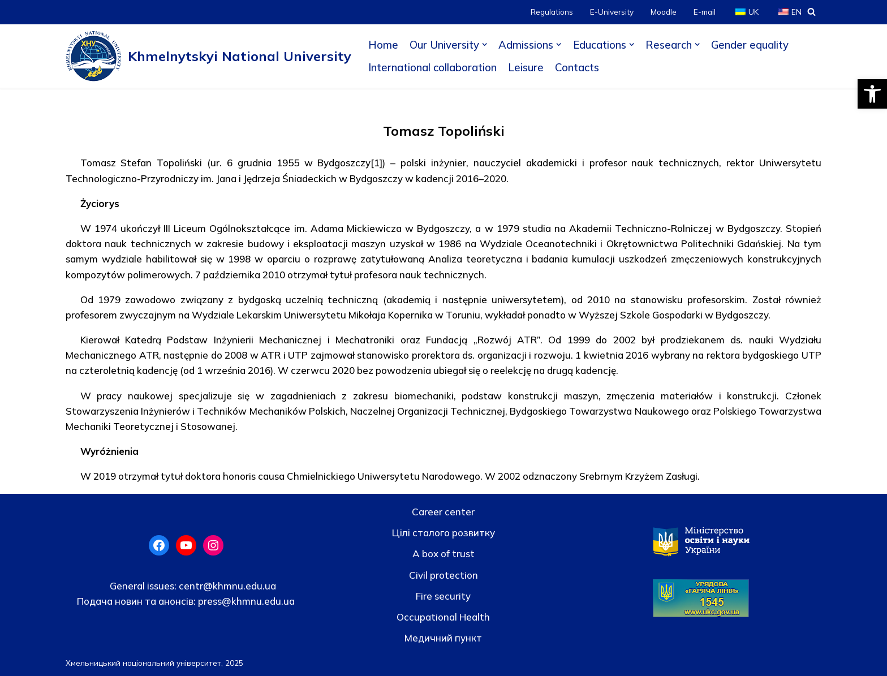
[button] (872, 94)
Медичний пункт (443, 638)
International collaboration (432, 67)
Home (383, 44)
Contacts (577, 67)
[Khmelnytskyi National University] (208, 56)
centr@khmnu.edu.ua (226, 586)
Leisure (526, 67)
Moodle (664, 11)
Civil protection (443, 575)
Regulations (552, 11)
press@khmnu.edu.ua (245, 601)
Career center (443, 512)
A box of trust (443, 553)
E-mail (705, 11)
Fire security (443, 596)
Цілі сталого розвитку (443, 533)
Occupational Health (443, 617)
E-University (612, 11)
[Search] (811, 11)
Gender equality (750, 44)
